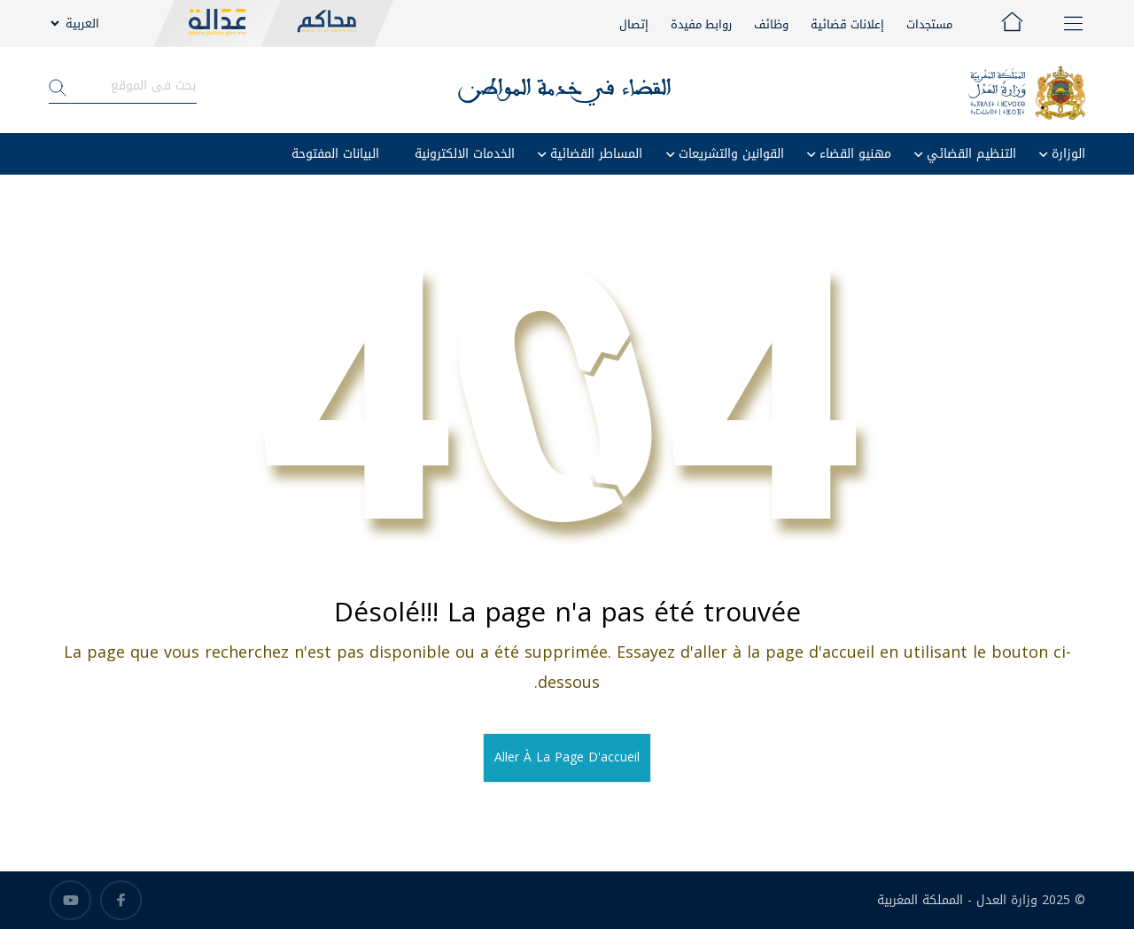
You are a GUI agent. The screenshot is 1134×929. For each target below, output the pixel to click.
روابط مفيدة (701, 24)
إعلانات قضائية (847, 24)
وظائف (771, 24)
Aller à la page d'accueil (567, 757)
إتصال (634, 24)
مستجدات (929, 24)
